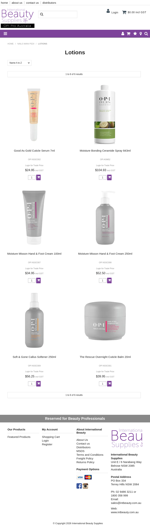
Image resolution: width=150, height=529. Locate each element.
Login (114, 12)
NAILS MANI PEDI (25, 44)
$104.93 (105, 170)
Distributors (83, 447)
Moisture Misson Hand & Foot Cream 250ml (105, 253)
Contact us (83, 443)
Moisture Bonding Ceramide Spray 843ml (105, 150)
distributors (49, 2)
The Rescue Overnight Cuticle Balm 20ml (105, 356)
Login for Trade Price (34, 165)
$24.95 (34, 170)
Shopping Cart (51, 436)
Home (10, 44)
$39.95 (105, 376)
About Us (82, 439)
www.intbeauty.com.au (124, 512)
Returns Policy (85, 462)
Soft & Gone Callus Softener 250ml (34, 356)
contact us (32, 2)
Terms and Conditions (89, 454)
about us (17, 2)
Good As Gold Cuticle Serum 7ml (34, 150)
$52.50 (105, 273)
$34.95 (34, 273)
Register (47, 444)
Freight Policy (84, 458)
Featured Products (18, 436)
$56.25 (34, 376)
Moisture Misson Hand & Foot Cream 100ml (34, 253)
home (4, 2)
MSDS (80, 451)
